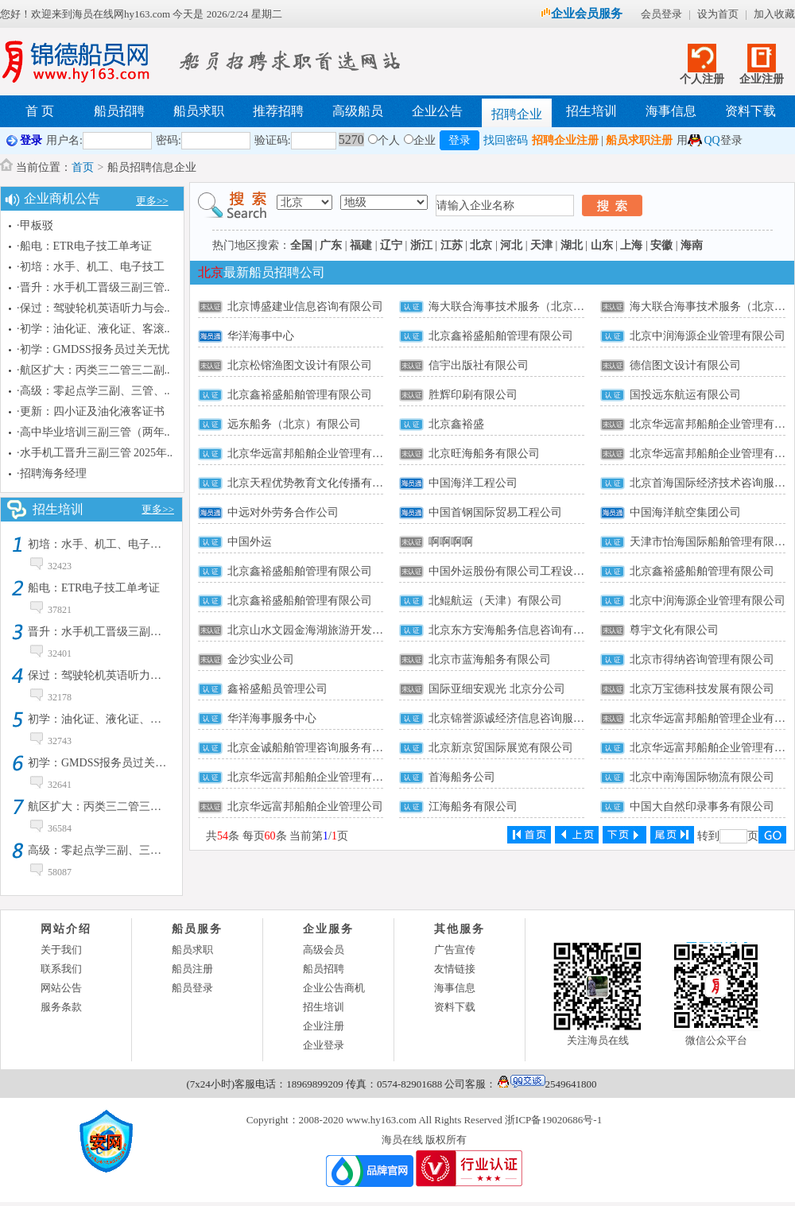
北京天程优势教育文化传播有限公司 (316, 483)
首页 (83, 167)
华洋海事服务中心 (271, 718)
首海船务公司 (462, 777)
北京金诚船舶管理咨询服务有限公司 (316, 748)
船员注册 (192, 969)
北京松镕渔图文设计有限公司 (299, 365)
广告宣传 (454, 950)
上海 (631, 245)
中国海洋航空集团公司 (685, 512)
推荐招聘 (278, 111)
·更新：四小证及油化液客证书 (91, 411)
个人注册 (702, 79)
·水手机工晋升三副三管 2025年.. (95, 453)
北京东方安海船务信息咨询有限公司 (518, 630)
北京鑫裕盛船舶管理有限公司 (501, 336)
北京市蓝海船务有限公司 (490, 659)
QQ (711, 140)
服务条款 (61, 1007)
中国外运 (249, 542)
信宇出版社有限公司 (479, 365)
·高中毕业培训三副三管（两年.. (93, 432)
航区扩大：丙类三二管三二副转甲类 (117, 806)
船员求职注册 (639, 140)
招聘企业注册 (565, 140)
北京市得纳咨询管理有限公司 (702, 659)
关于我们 (61, 950)
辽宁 (391, 245)
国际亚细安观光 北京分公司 (497, 689)
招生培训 (591, 111)
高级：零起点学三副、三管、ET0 (110, 850)
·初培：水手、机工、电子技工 (91, 267)
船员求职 (198, 111)
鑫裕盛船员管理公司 (277, 689)
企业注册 (761, 79)
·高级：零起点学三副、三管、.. (93, 391)
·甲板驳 (35, 225)
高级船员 (357, 111)
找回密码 (505, 140)
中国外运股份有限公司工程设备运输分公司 (534, 571)
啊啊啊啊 (451, 542)
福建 (361, 245)
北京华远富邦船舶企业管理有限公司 (316, 454)
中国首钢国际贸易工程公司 (495, 512)
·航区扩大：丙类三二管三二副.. (93, 370)
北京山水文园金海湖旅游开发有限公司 (322, 630)
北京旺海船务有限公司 (484, 454)
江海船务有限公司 (473, 806)
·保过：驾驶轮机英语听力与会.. (93, 308)
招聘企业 (516, 114)
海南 (692, 245)
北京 (481, 245)
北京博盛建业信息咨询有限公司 (305, 306)
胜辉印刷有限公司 (473, 395)
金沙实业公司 (260, 659)
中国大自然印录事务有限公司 (702, 806)
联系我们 (61, 969)
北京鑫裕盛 (456, 424)
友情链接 (454, 969)
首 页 (39, 111)
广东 (331, 245)
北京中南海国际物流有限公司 (702, 777)
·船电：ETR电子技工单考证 (84, 246)
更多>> (152, 201)
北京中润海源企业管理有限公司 (707, 336)
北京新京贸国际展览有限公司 (501, 748)
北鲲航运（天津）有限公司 (495, 601)
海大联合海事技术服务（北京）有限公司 (529, 306)
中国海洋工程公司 (473, 483)
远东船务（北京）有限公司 (294, 424)
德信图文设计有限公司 (685, 365)
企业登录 (323, 1045)
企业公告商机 (334, 988)
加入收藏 (774, 14)
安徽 (661, 245)
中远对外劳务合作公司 (283, 512)
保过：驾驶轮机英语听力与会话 (106, 675)
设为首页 (718, 14)
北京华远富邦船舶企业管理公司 (305, 806)
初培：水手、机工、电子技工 (100, 544)
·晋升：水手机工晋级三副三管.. (93, 287)
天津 (541, 245)
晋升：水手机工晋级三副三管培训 (111, 632)
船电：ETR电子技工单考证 (94, 588)
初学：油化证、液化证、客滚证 (106, 719)
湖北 (571, 245)
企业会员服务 (581, 13)
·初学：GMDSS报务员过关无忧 (93, 349)
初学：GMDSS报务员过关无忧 (102, 763)
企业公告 (437, 111)
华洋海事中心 (260, 336)
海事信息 (671, 111)
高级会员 (323, 950)
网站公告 (61, 988)
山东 (602, 245)
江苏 (451, 245)
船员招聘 (119, 111)
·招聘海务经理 (52, 473)
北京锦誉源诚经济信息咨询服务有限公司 (529, 718)
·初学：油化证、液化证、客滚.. (93, 329)
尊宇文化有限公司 (674, 630)
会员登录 (661, 14)
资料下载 (750, 111)
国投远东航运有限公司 (685, 395)
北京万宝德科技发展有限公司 (702, 689)
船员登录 (192, 988)
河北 (511, 245)
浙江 (421, 245)
